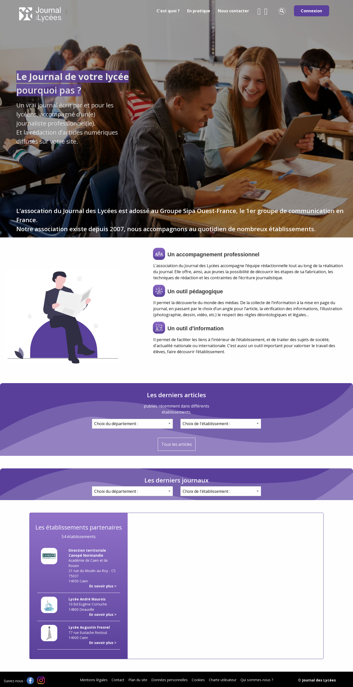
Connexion (311, 11)
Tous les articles (176, 444)
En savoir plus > (102, 586)
